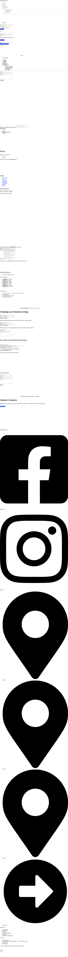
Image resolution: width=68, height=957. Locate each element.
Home (4, 132)
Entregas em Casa (6, 133)
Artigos (4, 8)
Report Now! (3, 129)
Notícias (7, 12)
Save (4, 158)
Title (1, 251)
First (7, 318)
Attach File (2, 333)
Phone (7, 327)
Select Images (3, 248)
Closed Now (5, 277)
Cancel (1, 45)
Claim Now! (32, 311)
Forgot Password (5, 27)
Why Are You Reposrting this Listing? (8, 128)
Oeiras (4, 5)
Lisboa (4, 3)
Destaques (5, 7)
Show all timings (3, 279)
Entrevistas (8, 11)
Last (7, 319)
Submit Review (13, 160)
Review (2, 261)
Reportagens (8, 9)
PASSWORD (9, 351)
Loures (4, 4)
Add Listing (2, 0)
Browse (7, 248)
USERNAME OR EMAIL (12, 350)
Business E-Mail (34, 323)
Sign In (6, 0)
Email (1, 249)
